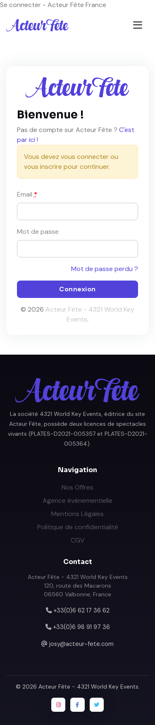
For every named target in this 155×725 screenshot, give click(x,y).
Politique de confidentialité (77, 527)
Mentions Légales (77, 513)
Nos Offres (77, 487)
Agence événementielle (77, 500)
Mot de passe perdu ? (104, 268)
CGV (78, 540)
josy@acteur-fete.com (81, 644)
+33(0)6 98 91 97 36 (81, 627)
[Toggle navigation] (137, 25)
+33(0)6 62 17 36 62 (81, 610)
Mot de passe (38, 231)
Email (27, 194)
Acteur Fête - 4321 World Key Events (88, 686)
